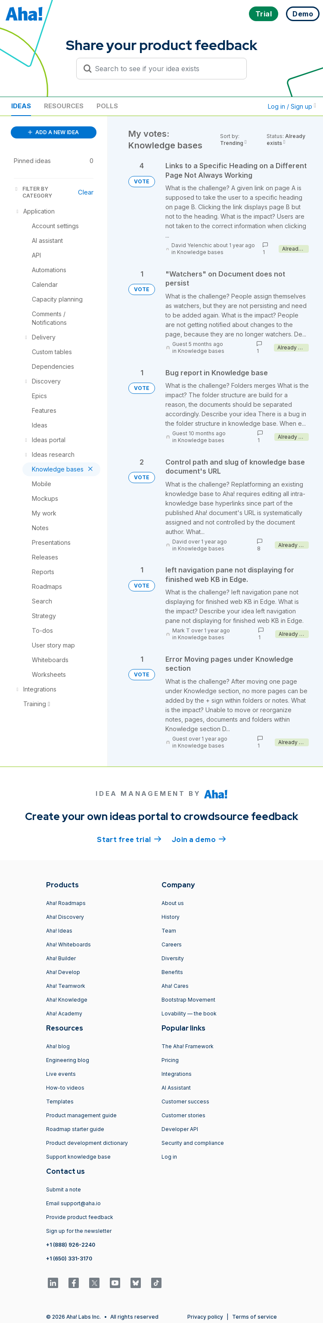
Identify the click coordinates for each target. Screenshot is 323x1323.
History (171, 917)
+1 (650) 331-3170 (69, 1258)
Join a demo (199, 839)
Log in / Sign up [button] (292, 106)
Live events (61, 1074)
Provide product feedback (79, 1217)
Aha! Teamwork (65, 986)
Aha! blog (58, 1046)
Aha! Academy (64, 1013)
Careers (172, 944)
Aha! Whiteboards (68, 944)
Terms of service (254, 1317)
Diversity (173, 958)
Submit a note (63, 1189)
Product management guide (81, 1115)
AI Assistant (176, 1087)
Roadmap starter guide (75, 1129)
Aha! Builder (61, 958)
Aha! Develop (63, 972)
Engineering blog (67, 1060)
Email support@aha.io (73, 1203)
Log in (169, 1156)
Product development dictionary (87, 1143)
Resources (64, 106)
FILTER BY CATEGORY (33, 192)
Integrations (177, 1074)
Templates (60, 1101)
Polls (107, 106)
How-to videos (65, 1087)
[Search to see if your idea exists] (165, 68)
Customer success (185, 1101)
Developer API (180, 1129)
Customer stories (183, 1115)
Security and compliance (193, 1143)
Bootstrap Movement (188, 999)
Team (169, 930)
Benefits (172, 972)
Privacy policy (205, 1317)
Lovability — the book (189, 1013)
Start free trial (129, 839)
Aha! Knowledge (66, 999)
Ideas (21, 106)
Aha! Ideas (59, 930)
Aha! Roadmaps (66, 903)
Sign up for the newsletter (79, 1231)
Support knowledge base (78, 1156)
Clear (85, 192)
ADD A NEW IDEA (53, 132)
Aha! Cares (175, 986)
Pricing (170, 1060)
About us (173, 903)
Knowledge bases (200, 252)
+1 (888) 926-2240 (70, 1244)
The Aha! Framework (188, 1046)
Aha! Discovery (65, 917)
